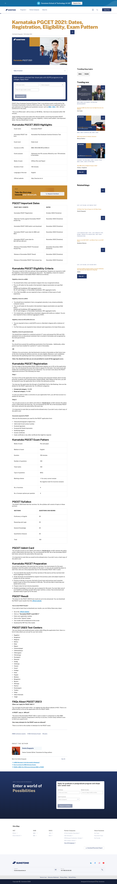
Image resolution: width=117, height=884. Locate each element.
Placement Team (98, 835)
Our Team (96, 833)
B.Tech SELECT (17, 835)
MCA (53, 107)
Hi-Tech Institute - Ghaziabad (71, 833)
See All (64, 759)
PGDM (87, 74)
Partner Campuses (34, 9)
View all (82, 172)
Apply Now (107, 9)
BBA (34, 835)
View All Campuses (69, 843)
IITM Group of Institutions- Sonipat (73, 838)
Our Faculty (97, 838)
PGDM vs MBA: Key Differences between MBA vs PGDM (29, 767)
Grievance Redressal (53, 877)
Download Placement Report (94, 848)
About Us (44, 9)
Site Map (16, 826)
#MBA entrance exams (19, 734)
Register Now (77, 3)
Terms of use (43, 877)
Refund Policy (72, 877)
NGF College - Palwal (69, 840)
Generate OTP (20, 96)
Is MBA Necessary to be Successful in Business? (27, 762)
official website (36, 601)
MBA (49, 107)
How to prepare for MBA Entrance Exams (25, 764)
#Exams (44, 734)
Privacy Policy (63, 877)
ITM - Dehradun (68, 835)
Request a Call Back (52, 193)
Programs (23, 9)
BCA (50, 833)
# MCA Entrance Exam (34, 734)
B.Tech (14, 833)
